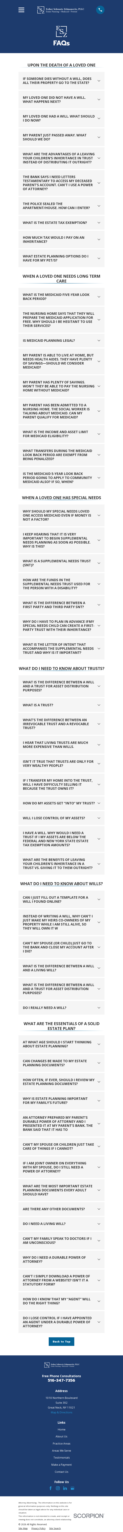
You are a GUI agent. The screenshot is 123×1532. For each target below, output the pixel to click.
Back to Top (61, 1342)
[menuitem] (23, 1529)
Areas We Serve (61, 1450)
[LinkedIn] (65, 1488)
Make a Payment (61, 1464)
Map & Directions (61, 1412)
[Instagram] (58, 1488)
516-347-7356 (61, 1380)
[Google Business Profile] (72, 1488)
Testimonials (61, 1457)
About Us (61, 1436)
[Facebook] (50, 1488)
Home (61, 1429)
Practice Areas (61, 1443)
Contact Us (61, 1472)
